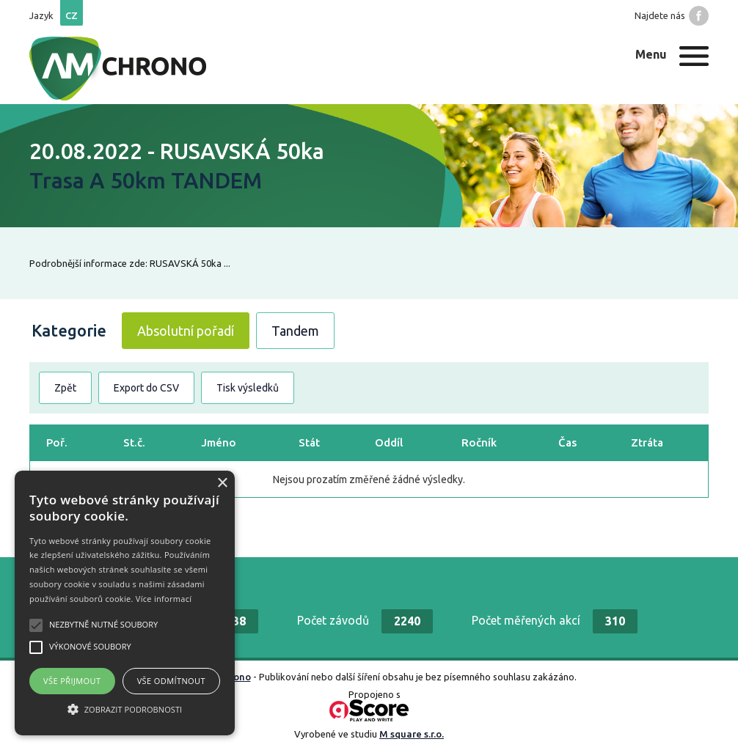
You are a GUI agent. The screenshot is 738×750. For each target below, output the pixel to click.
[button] (124, 709)
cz (71, 15)
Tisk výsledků (247, 388)
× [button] (221, 483)
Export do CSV (146, 388)
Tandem (295, 330)
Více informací (164, 598)
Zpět (65, 388)
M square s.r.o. (411, 734)
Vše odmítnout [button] (171, 680)
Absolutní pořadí (185, 330)
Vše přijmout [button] (72, 680)
